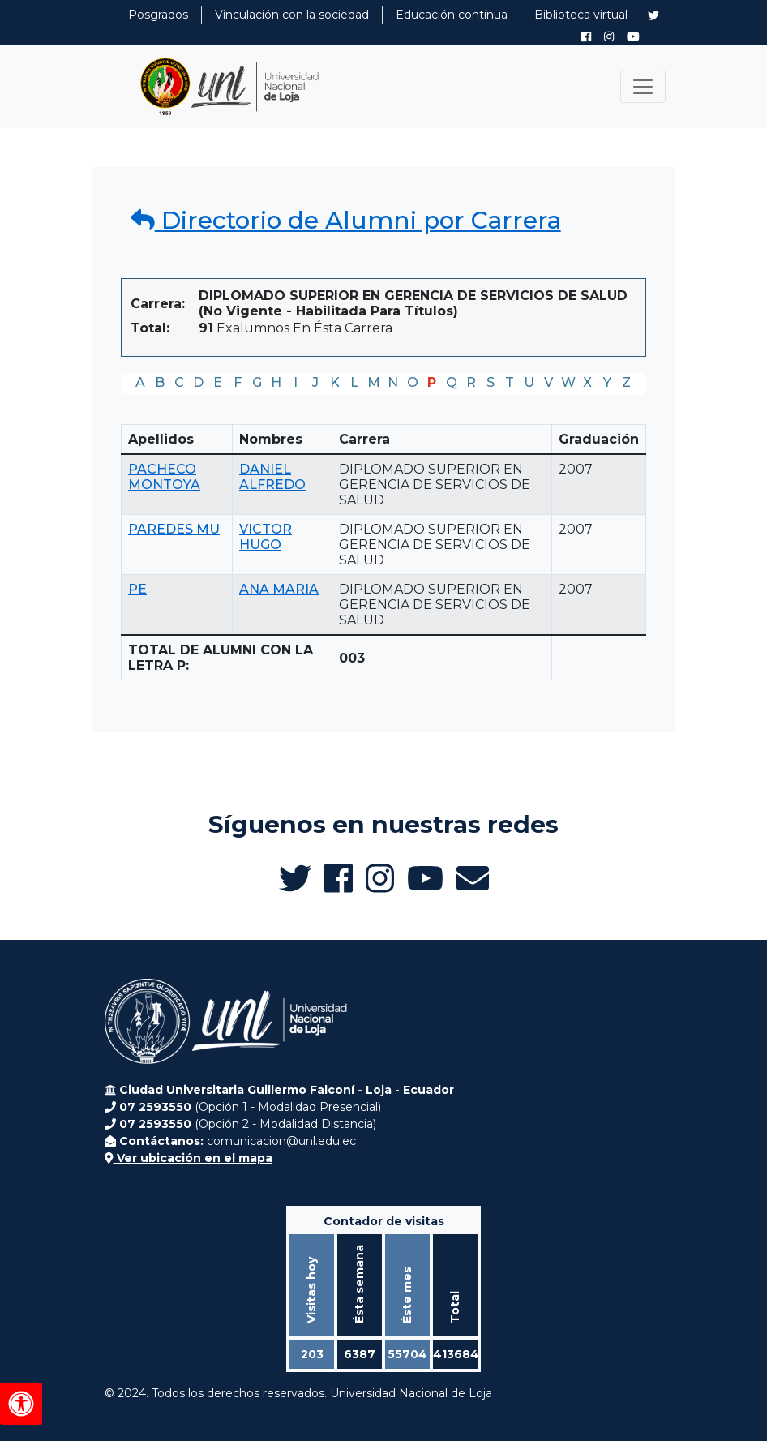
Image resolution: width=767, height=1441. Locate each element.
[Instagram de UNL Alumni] (609, 36)
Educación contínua (452, 14)
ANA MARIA (279, 589)
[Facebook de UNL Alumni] (586, 36)
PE (137, 589)
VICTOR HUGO (265, 536)
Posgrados (158, 14)
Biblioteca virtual (581, 14)
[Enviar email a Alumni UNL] (472, 878)
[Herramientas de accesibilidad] (21, 1404)
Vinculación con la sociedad (292, 14)
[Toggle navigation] (643, 87)
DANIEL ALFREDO (272, 476)
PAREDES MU (174, 529)
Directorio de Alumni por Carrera (346, 219)
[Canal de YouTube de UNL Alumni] (633, 36)
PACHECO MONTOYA (164, 476)
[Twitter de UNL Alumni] (653, 17)
